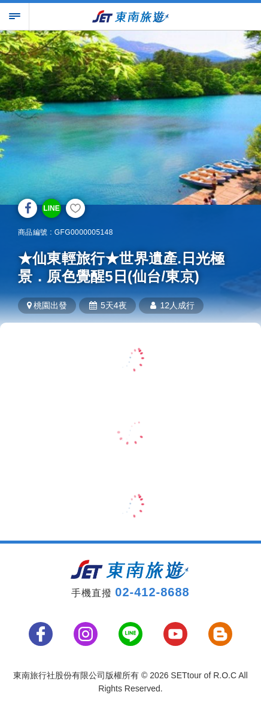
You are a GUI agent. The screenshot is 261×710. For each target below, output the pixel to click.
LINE (51, 208)
